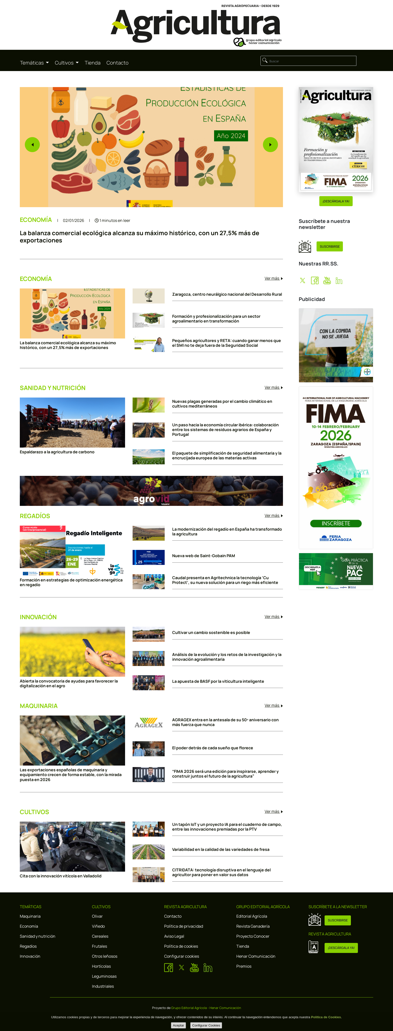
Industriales (103, 986)
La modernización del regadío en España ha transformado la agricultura (227, 531)
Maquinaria (30, 916)
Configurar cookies (181, 956)
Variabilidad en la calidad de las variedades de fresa (220, 849)
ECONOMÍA (36, 219)
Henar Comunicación (255, 956)
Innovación (30, 956)
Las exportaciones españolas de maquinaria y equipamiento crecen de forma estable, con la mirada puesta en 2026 (71, 775)
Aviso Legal (174, 936)
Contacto (118, 62)
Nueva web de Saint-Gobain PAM (203, 555)
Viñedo (98, 926)
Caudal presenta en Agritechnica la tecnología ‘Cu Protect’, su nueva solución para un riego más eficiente (225, 580)
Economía (29, 926)
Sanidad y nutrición (37, 936)
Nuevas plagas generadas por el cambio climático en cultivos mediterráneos (222, 404)
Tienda (93, 62)
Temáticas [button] (32, 62)
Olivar (97, 916)
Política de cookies (181, 946)
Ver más (274, 278)
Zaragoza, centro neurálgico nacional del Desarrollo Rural (227, 294)
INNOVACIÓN (38, 617)
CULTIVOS (34, 812)
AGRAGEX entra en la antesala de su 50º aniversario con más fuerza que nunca (225, 722)
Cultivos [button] (64, 62)
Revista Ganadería (253, 926)
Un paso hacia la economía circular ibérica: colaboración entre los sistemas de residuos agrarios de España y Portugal (225, 430)
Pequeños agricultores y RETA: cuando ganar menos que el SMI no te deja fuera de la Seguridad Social (226, 343)
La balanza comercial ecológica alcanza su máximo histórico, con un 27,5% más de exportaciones (139, 236)
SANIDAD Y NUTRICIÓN (52, 388)
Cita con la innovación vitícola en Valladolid (61, 876)
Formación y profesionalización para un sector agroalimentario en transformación (216, 318)
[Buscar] (308, 61)
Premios (243, 966)
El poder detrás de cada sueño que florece (212, 748)
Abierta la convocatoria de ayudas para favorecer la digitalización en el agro (69, 683)
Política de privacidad (183, 926)
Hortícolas (101, 966)
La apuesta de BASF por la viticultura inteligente (218, 681)
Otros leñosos (104, 956)
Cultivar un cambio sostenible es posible (211, 632)
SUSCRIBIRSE (330, 246)
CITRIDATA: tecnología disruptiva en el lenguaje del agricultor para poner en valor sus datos (221, 872)
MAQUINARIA (39, 706)
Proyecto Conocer (252, 936)
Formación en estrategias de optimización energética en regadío (71, 582)
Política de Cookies (326, 1017)
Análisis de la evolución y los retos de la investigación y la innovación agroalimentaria (226, 657)
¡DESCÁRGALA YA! (336, 201)
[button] (32, 144)
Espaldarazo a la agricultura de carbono (57, 452)
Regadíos (28, 946)
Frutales (99, 946)
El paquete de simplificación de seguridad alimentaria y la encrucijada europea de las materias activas (226, 455)
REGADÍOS (35, 516)
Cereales (100, 936)
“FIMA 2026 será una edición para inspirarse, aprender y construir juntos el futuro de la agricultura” (225, 774)
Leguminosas (104, 976)
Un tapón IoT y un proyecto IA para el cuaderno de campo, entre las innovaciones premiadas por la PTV (227, 827)
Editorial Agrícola (251, 916)
